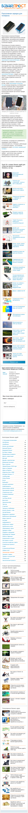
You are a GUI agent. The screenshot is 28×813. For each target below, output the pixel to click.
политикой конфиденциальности (13, 431)
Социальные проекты (8, 544)
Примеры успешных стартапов (16, 638)
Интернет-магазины (7, 484)
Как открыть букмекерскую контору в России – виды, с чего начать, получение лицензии (17, 769)
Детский (4, 458)
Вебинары (5, 482)
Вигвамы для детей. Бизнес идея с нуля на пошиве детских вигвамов (17, 659)
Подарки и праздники (8, 532)
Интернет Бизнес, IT (8, 474)
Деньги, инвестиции (7, 456)
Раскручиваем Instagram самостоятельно (17, 584)
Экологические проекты (9, 560)
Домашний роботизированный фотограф (18, 174)
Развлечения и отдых (8, 538)
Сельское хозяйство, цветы (10, 542)
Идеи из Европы (6, 470)
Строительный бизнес (8, 548)
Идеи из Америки (7, 468)
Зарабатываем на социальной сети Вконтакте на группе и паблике (18, 712)
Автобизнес (5, 442)
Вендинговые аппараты (9, 454)
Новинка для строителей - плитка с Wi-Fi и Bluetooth (19, 182)
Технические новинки (8, 552)
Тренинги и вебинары (8, 508)
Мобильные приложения (9, 516)
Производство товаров (8, 534)
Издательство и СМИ (8, 472)
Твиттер (4, 504)
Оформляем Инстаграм (17, 597)
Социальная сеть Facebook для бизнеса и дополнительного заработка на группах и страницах (14, 720)
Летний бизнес (6, 512)
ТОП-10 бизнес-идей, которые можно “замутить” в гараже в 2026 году (17, 579)
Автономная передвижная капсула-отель (19, 237)
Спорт (4, 546)
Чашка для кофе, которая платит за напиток (18, 355)
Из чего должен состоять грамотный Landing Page (17, 727)
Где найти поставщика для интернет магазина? (17, 618)
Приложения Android (8, 490)
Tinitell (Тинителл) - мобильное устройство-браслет (18, 221)
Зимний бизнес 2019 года (9, 466)
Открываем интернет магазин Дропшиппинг (16, 741)
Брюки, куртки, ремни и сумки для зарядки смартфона (18, 245)
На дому (4, 520)
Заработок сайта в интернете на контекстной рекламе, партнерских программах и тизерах (17, 804)
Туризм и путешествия (8, 556)
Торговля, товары (7, 554)
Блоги (4, 480)
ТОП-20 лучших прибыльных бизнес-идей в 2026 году (18, 572)
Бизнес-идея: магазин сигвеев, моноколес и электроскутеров (19, 347)
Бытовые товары (7, 452)
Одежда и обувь (6, 530)
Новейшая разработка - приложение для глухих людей (19, 269)
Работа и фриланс (7, 536)
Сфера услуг (6, 550)
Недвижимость (6, 522)
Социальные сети (7, 492)
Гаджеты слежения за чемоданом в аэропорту (19, 206)
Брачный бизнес (6, 448)
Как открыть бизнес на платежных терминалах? (17, 754)
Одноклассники (6, 502)
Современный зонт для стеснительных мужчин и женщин (18, 261)
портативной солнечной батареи (11, 60)
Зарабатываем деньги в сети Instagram (17, 632)
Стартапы (5, 506)
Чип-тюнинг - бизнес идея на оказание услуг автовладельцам (19, 339)
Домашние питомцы (8, 462)
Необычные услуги (7, 526)
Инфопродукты (6, 486)
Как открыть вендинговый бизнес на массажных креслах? (17, 762)
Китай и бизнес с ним (8, 510)
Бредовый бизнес (7, 450)
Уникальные (5, 558)
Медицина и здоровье (8, 514)
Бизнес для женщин (8, 446)
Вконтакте (5, 500)
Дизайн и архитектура (8, 460)
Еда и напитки (6, 464)
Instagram (5, 496)
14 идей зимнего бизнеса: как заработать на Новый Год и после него (17, 606)
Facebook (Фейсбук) (7, 494)
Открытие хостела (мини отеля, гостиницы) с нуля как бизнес (17, 686)
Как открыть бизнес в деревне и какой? (16, 611)
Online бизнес (6, 478)
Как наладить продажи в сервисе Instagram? (17, 652)
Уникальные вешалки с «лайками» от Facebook (18, 198)
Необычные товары (7, 524)
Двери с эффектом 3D (19, 290)
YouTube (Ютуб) (6, 498)
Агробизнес (5, 444)
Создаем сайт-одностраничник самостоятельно (14, 666)
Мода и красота (6, 518)
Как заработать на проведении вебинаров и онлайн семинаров (17, 790)
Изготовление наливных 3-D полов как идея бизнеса (17, 692)
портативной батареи (7, 74)
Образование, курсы (8, 528)
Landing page (6, 476)
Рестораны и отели (7, 540)
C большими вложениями (9, 440)
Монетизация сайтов (8, 488)
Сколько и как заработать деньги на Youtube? (17, 782)
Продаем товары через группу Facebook (16, 679)
